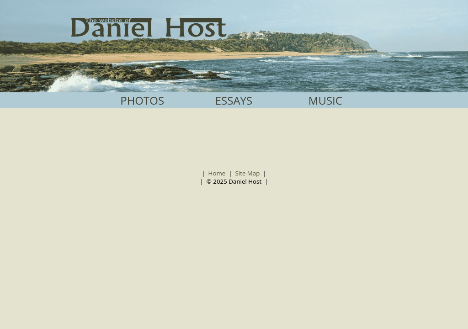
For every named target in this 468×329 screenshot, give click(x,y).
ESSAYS (233, 100)
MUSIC (325, 100)
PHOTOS (142, 100)
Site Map (247, 173)
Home (217, 173)
